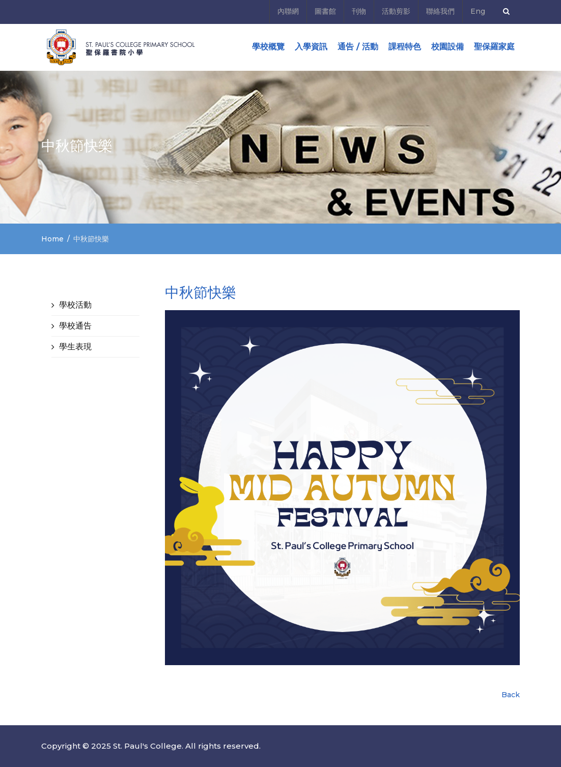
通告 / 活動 (358, 46)
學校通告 (75, 326)
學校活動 (75, 305)
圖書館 (325, 11)
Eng (477, 11)
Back (510, 694)
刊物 (359, 11)
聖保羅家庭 (494, 46)
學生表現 (75, 346)
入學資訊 (311, 46)
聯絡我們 (440, 11)
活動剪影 (396, 11)
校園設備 (447, 46)
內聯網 (288, 11)
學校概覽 (268, 46)
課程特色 (404, 46)
